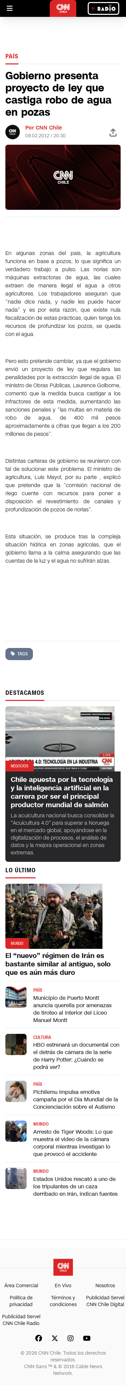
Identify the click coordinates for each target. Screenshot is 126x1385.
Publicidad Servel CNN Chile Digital (105, 1301)
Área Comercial (21, 1285)
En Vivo (63, 1285)
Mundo (41, 1124)
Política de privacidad (21, 1301)
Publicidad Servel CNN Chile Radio (21, 1320)
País (11, 56)
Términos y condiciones (63, 1301)
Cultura (42, 1037)
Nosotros (105, 1285)
